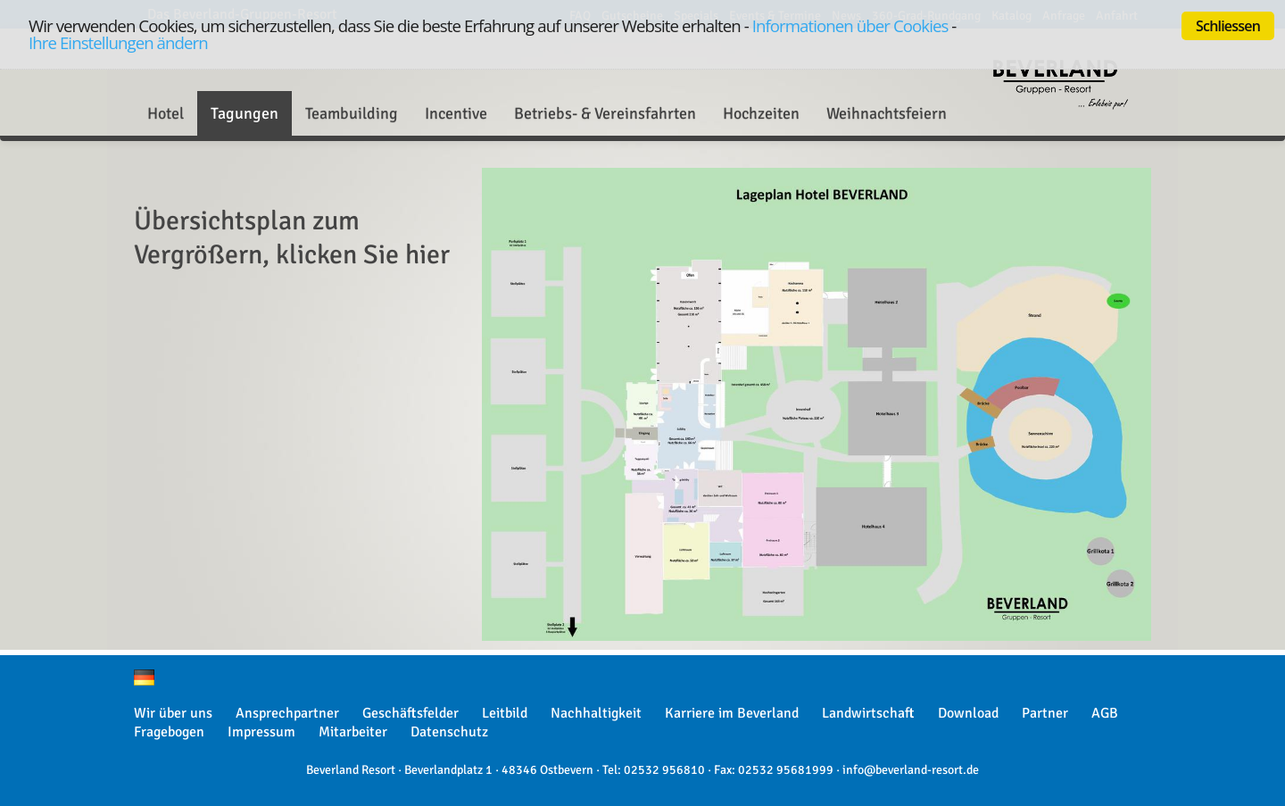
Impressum (261, 732)
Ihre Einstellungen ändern (118, 42)
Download (968, 713)
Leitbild (504, 713)
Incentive (456, 113)
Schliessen (1228, 26)
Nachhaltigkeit (596, 713)
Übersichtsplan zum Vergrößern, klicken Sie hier (292, 237)
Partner (1045, 713)
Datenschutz (449, 732)
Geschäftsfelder (410, 713)
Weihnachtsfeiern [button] (886, 113)
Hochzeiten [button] (761, 113)
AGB (1104, 713)
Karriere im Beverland (732, 713)
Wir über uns (173, 713)
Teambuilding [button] (351, 113)
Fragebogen (169, 732)
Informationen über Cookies (850, 25)
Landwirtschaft (868, 713)
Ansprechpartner (287, 713)
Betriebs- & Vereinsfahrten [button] (605, 113)
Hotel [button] (165, 113)
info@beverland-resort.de (910, 769)
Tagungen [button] (244, 113)
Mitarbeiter (353, 732)
